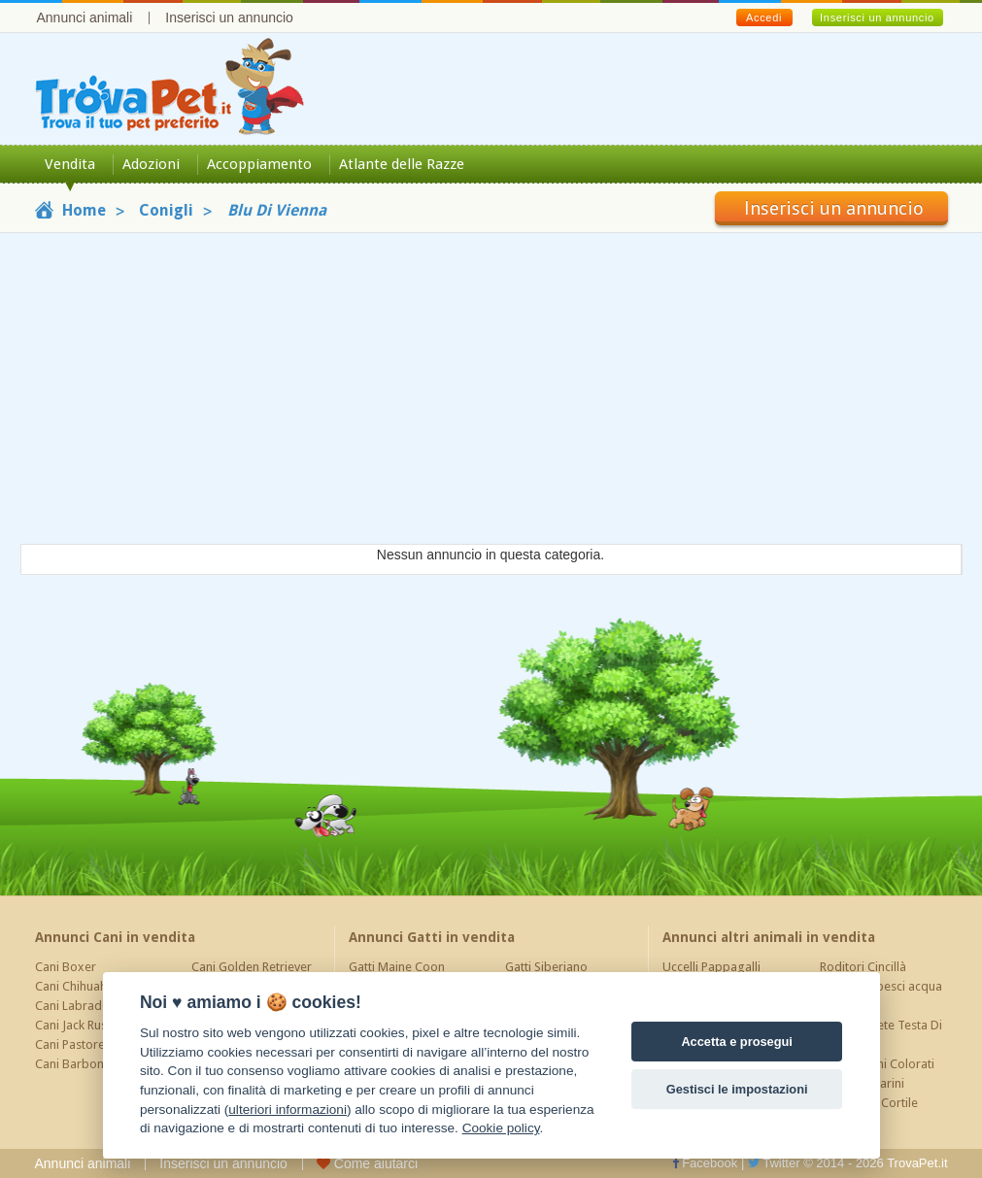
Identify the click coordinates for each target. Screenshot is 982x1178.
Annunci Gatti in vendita (432, 937)
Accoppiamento (259, 164)
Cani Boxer (65, 966)
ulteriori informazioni (287, 1109)
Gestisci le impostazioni (737, 1089)
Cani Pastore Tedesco (95, 1044)
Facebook (705, 1163)
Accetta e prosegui (737, 1041)
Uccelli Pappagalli (711, 966)
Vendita (70, 164)
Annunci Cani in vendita (115, 937)
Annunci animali (85, 17)
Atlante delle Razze (401, 164)
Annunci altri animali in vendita (768, 937)
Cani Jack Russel (78, 1025)
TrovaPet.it (917, 1163)
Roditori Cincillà (863, 966)
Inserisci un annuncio (229, 17)
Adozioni (151, 164)
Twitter (774, 1163)
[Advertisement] (491, 388)
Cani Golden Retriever (251, 966)
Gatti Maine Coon (397, 966)
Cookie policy (501, 1128)
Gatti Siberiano (546, 966)
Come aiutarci (367, 1163)
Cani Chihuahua (77, 986)
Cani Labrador (75, 1005)
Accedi (764, 17)
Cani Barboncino (81, 1064)
